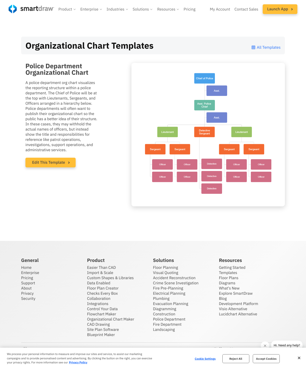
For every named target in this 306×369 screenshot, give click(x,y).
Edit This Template (48, 162)
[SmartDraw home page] (31, 9)
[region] (153, 358)
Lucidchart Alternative (238, 313)
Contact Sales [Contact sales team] (246, 9)
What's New (229, 288)
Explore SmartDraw (236, 293)
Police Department (169, 319)
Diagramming (164, 308)
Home (26, 267)
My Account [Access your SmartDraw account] (220, 9)
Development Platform (238, 303)
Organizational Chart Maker (110, 319)
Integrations (97, 303)
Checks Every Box (102, 293)
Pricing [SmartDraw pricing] (189, 9)
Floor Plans (228, 277)
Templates (228, 272)
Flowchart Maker (101, 313)
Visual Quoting (165, 272)
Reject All (235, 358)
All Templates (266, 47)
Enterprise (30, 272)
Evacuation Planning (170, 303)
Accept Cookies (266, 358)
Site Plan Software (103, 329)
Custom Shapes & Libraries (110, 277)
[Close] (299, 358)
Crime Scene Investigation (175, 282)
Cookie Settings (205, 358)
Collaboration (98, 298)
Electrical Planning (169, 293)
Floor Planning (165, 267)
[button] (67, 9)
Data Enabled (98, 282)
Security (28, 298)
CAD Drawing (98, 324)
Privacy (27, 293)
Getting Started (232, 267)
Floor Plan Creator (103, 288)
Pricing (27, 277)
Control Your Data (102, 308)
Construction (164, 313)
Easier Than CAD (101, 267)
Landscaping (164, 329)
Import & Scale (100, 272)
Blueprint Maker (101, 334)
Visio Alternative (233, 308)
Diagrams (227, 282)
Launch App (280, 8)
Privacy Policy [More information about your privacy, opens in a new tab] (78, 362)
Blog (223, 298)
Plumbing (161, 298)
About (26, 288)
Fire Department (167, 324)
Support (28, 282)
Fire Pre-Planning (168, 288)
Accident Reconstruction (174, 277)
